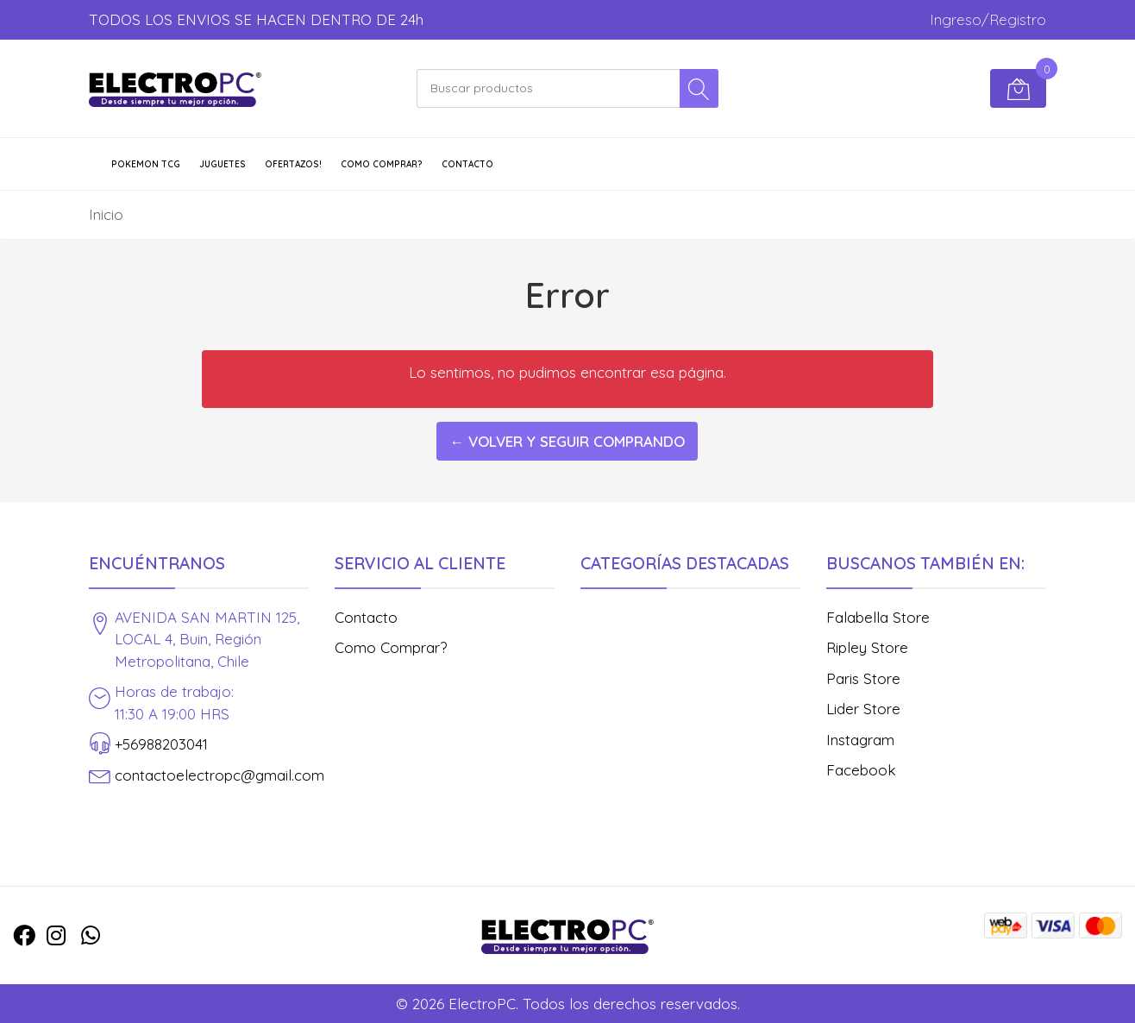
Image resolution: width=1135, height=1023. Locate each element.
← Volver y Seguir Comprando (567, 441)
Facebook (861, 770)
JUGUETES (222, 164)
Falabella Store (878, 617)
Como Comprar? (382, 164)
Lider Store (863, 709)
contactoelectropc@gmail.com (219, 775)
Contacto (467, 164)
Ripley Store (867, 647)
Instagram (860, 740)
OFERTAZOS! (293, 164)
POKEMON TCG (145, 164)
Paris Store (863, 678)
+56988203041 (161, 744)
